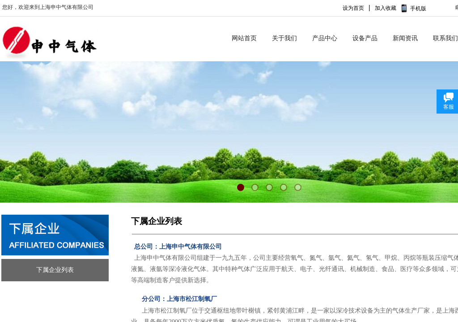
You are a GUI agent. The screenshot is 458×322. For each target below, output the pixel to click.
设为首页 (353, 8)
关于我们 (284, 38)
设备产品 (364, 38)
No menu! (438, 12)
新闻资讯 (405, 38)
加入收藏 (385, 8)
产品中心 (324, 38)
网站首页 (244, 38)
